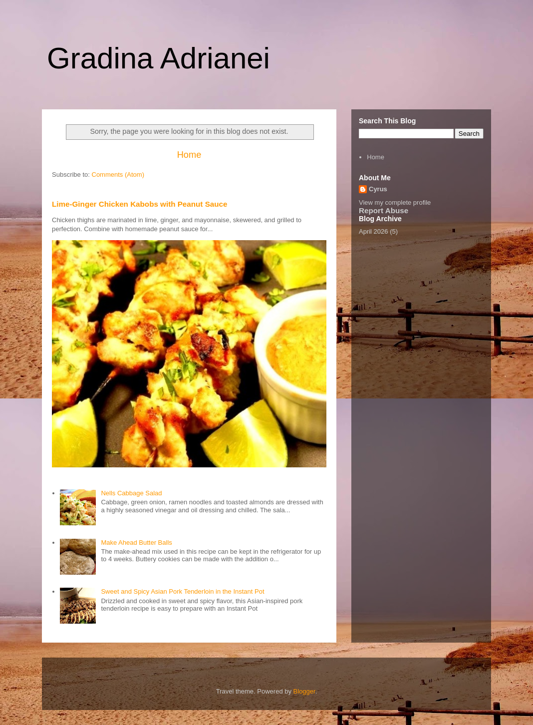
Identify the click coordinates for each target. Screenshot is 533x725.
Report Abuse (383, 210)
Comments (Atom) (118, 174)
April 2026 (373, 231)
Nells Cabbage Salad (131, 493)
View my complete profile (395, 202)
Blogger (304, 691)
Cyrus (378, 189)
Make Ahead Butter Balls (136, 542)
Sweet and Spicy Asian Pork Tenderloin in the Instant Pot (182, 591)
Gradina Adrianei (158, 58)
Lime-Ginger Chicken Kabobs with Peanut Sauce (139, 204)
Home (189, 155)
